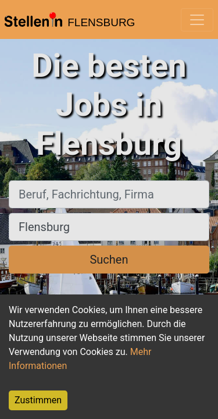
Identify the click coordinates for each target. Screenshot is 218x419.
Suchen (109, 260)
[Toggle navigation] (197, 19)
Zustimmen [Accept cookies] (38, 400)
